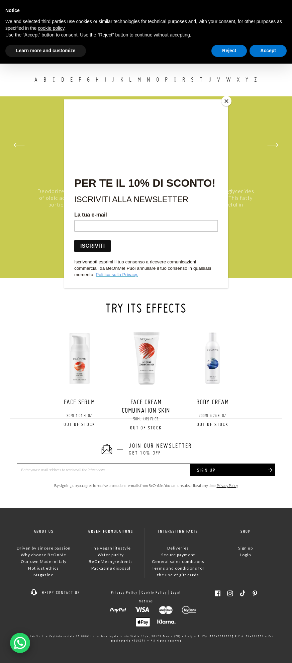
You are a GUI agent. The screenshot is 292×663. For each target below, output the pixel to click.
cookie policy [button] (51, 28)
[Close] (226, 101)
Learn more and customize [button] (45, 50)
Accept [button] (268, 50)
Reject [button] (229, 50)
